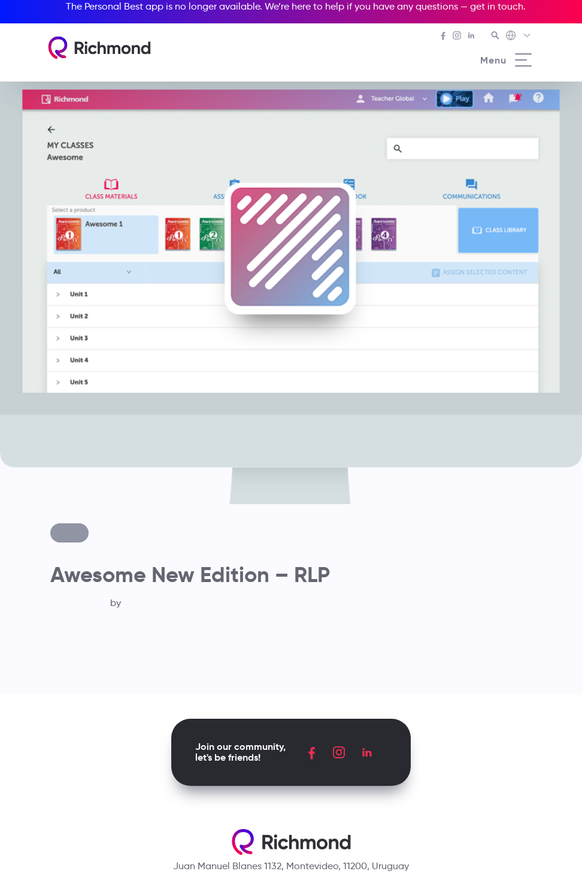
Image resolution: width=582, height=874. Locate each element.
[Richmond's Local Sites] (518, 36)
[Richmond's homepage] (99, 48)
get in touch (496, 6)
